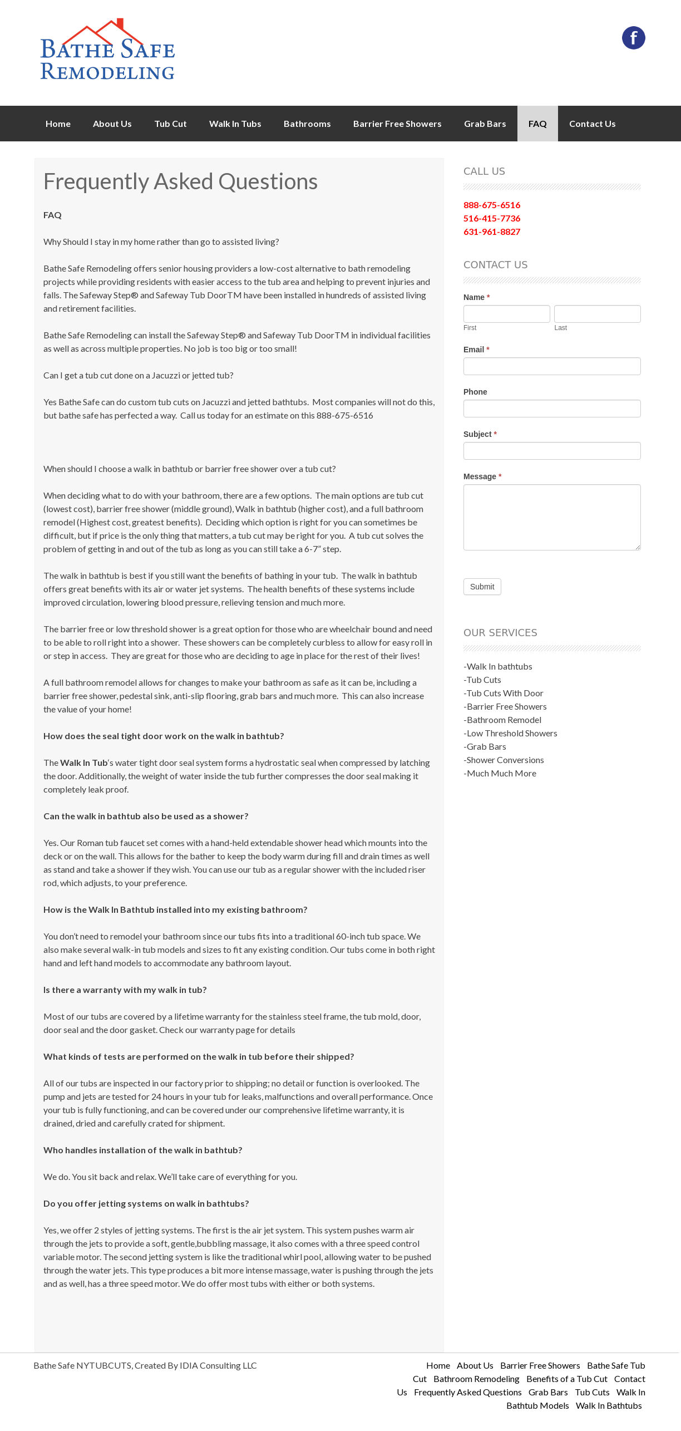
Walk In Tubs (235, 123)
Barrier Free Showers (397, 123)
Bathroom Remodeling (476, 1378)
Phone (475, 391)
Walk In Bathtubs (609, 1405)
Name (476, 297)
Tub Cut (170, 123)
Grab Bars (485, 123)
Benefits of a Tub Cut (567, 1378)
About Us (112, 123)
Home (58, 123)
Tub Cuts (592, 1391)
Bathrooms (307, 123)
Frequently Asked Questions (468, 1391)
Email (476, 349)
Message (482, 476)
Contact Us (592, 123)
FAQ (538, 123)
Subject (480, 434)
